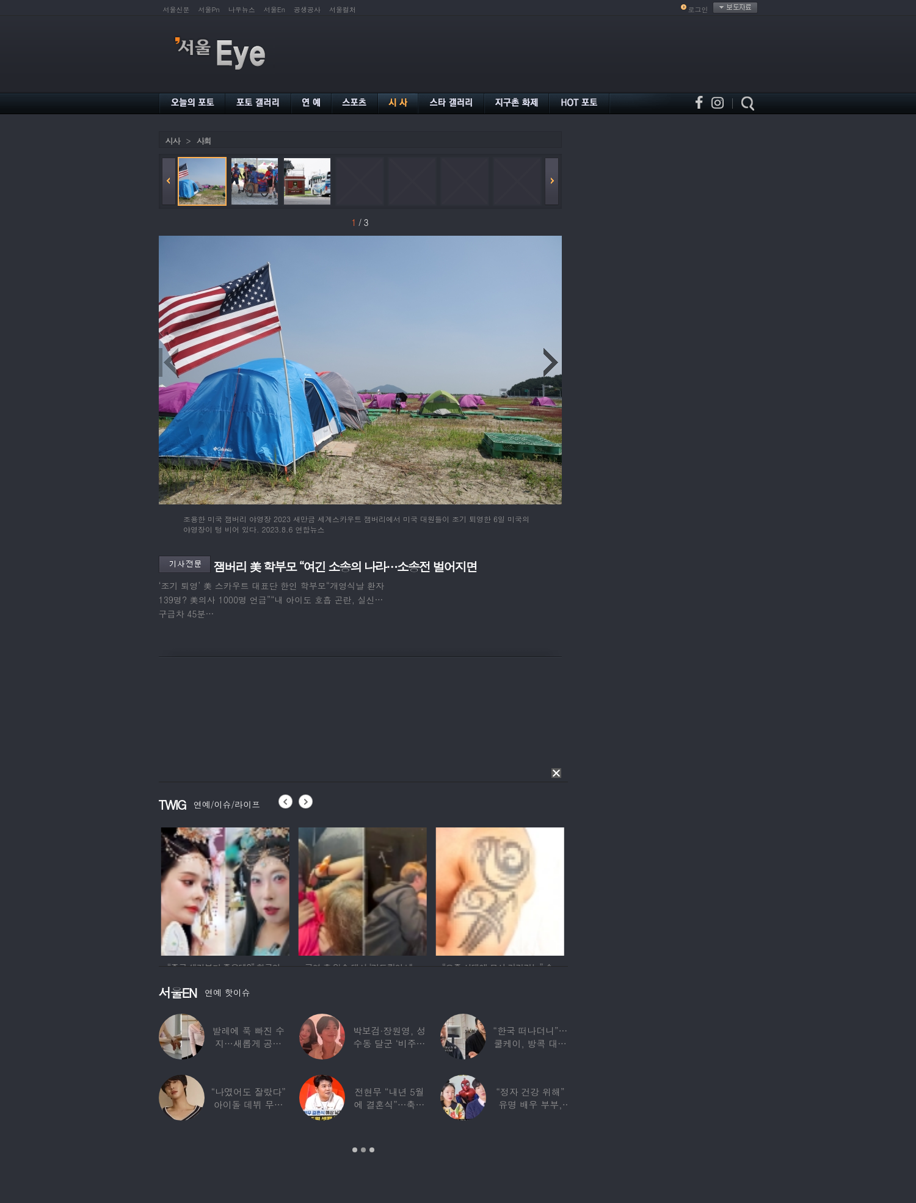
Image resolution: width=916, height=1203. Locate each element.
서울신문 (176, 9)
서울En (274, 9)
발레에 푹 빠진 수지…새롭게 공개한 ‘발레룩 (248, 1043)
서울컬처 (342, 9)
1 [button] (354, 1149)
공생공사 (307, 9)
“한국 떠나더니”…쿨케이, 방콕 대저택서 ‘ (530, 1043)
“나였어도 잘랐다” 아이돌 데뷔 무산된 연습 (248, 1104)
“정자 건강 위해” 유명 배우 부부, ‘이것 (530, 1104)
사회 (204, 141)
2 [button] (363, 1149)
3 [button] (371, 1149)
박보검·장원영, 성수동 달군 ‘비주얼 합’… (388, 1043)
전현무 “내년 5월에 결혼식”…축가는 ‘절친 (389, 1104)
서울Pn (209, 9)
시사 (172, 141)
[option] (281, 889)
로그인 (698, 9)
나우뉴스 (241, 9)
